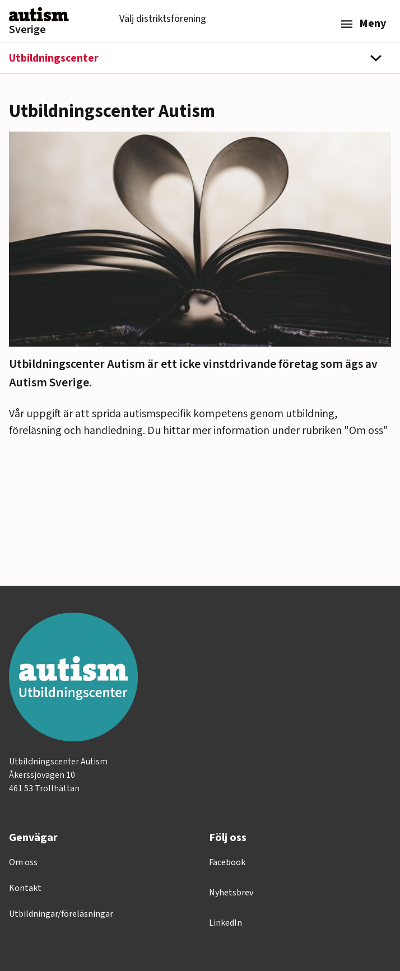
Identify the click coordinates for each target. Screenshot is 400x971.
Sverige (27, 30)
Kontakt (25, 888)
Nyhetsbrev (231, 892)
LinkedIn (225, 923)
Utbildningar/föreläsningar (61, 914)
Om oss (23, 862)
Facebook (227, 862)
